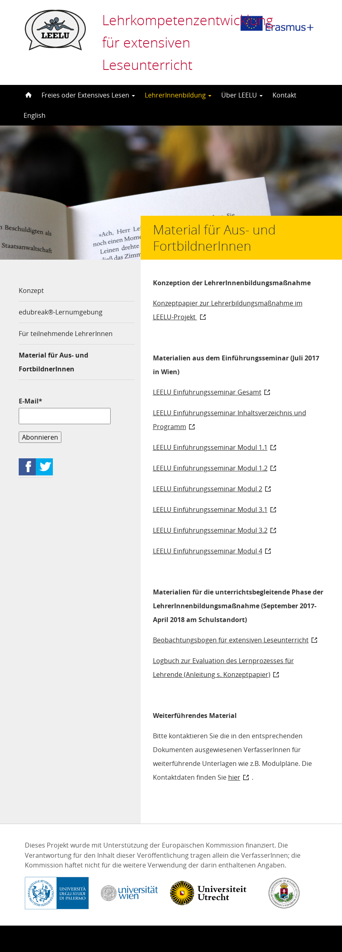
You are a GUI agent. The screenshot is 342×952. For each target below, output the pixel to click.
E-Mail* (65, 410)
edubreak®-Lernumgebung (60, 312)
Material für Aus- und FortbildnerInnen (53, 362)
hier (234, 777)
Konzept (31, 290)
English (35, 115)
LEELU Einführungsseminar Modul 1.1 (210, 447)
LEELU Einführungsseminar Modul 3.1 (210, 509)
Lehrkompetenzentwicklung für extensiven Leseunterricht (177, 42)
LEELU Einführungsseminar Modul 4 (207, 550)
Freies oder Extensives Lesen (88, 95)
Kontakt (284, 95)
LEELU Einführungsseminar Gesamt (207, 392)
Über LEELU (242, 95)
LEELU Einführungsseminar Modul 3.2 (210, 530)
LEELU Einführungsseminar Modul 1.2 (210, 468)
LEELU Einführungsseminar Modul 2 (207, 488)
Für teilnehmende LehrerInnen (66, 333)
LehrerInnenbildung (178, 95)
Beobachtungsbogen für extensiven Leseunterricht (231, 639)
